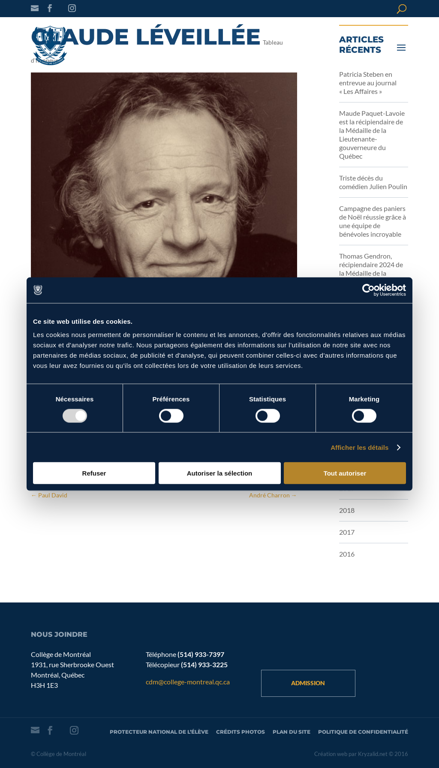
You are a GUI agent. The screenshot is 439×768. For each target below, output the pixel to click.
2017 (347, 532)
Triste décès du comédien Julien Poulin (373, 182)
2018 (347, 510)
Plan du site (291, 732)
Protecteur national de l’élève (159, 732)
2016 (347, 554)
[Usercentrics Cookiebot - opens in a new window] (368, 289)
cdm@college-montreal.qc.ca (188, 682)
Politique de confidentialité (363, 732)
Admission (308, 683)
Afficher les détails (359, 447)
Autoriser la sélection (220, 473)
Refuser (94, 473)
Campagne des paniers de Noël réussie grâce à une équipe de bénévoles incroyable (372, 221)
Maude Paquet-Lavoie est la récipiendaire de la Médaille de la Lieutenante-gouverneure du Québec (372, 134)
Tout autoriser (345, 473)
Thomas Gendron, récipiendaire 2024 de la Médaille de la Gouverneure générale (372, 269)
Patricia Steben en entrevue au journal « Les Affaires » (368, 82)
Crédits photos (240, 732)
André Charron (273, 495)
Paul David (49, 495)
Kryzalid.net (373, 753)
